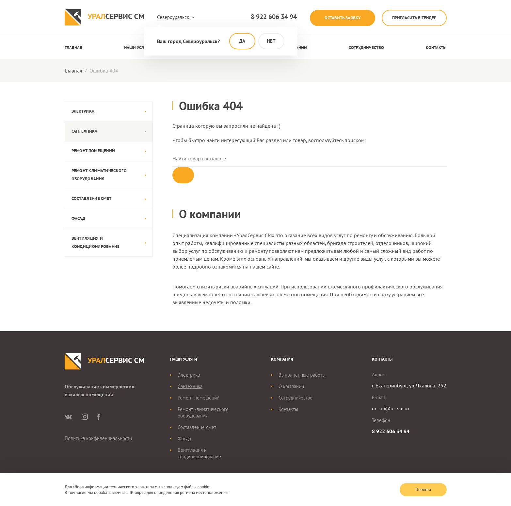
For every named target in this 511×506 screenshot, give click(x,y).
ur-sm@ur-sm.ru (390, 408)
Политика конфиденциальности (98, 438)
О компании (291, 386)
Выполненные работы (302, 375)
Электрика (83, 111)
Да (242, 41)
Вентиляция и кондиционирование (96, 242)
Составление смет (92, 198)
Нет (271, 41)
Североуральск (173, 17)
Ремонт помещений (93, 151)
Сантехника (85, 131)
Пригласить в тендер (414, 18)
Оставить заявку (342, 18)
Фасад (79, 218)
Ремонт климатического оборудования (99, 175)
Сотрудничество (366, 47)
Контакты (436, 47)
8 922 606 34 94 (274, 16)
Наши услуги (137, 47)
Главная (73, 47)
